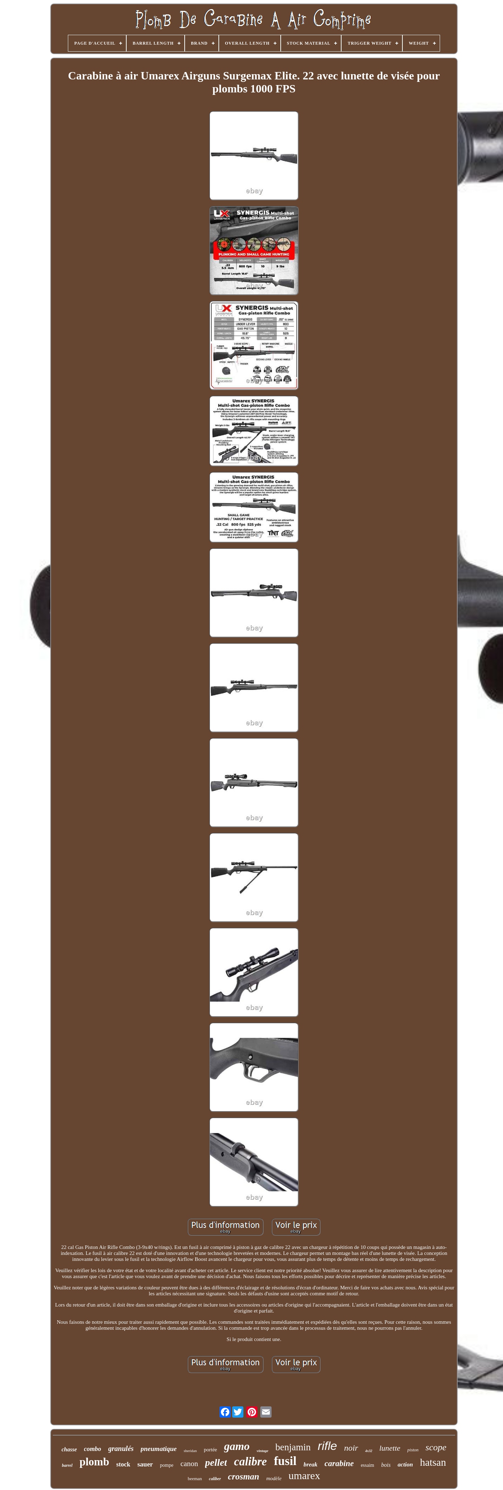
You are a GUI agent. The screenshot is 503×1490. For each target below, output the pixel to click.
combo (92, 1448)
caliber (215, 1478)
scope (436, 1447)
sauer (145, 1464)
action (405, 1464)
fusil (285, 1461)
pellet (216, 1462)
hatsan (433, 1462)
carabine (339, 1463)
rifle (327, 1445)
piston (413, 1449)
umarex (304, 1475)
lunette (389, 1448)
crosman (243, 1476)
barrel (67, 1465)
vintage (262, 1451)
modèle (273, 1478)
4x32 (368, 1451)
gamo (237, 1446)
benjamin (293, 1447)
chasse (69, 1449)
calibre (250, 1461)
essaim (367, 1465)
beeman (195, 1478)
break (311, 1464)
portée (210, 1449)
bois (386, 1465)
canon (189, 1463)
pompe (166, 1465)
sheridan (190, 1451)
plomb (94, 1462)
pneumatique (159, 1448)
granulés (121, 1448)
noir (351, 1447)
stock (123, 1464)
